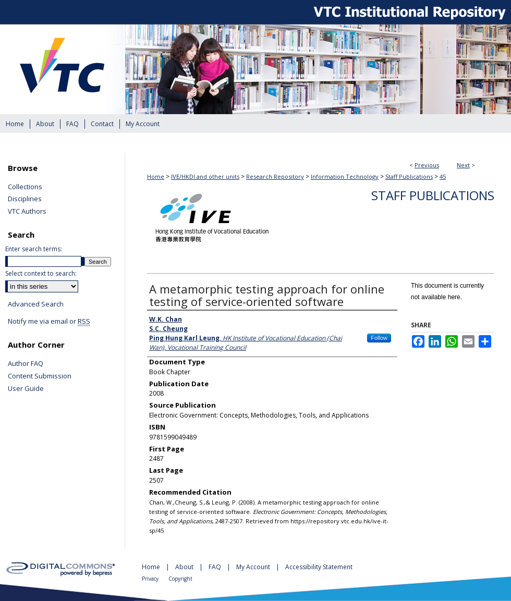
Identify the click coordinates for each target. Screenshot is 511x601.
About (185, 566)
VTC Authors (27, 211)
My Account (254, 566)
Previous (427, 165)
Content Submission (39, 376)
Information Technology (345, 176)
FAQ (216, 566)
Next (463, 165)
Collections (25, 187)
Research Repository (275, 176)
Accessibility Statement (318, 566)
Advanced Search (36, 304)
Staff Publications (409, 176)
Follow (379, 338)
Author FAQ (25, 364)
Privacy (151, 578)
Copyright (180, 578)
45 (443, 176)
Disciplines (25, 199)
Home (155, 176)
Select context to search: (41, 273)
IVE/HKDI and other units (205, 176)
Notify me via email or (49, 321)
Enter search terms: (33, 248)
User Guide (26, 389)
